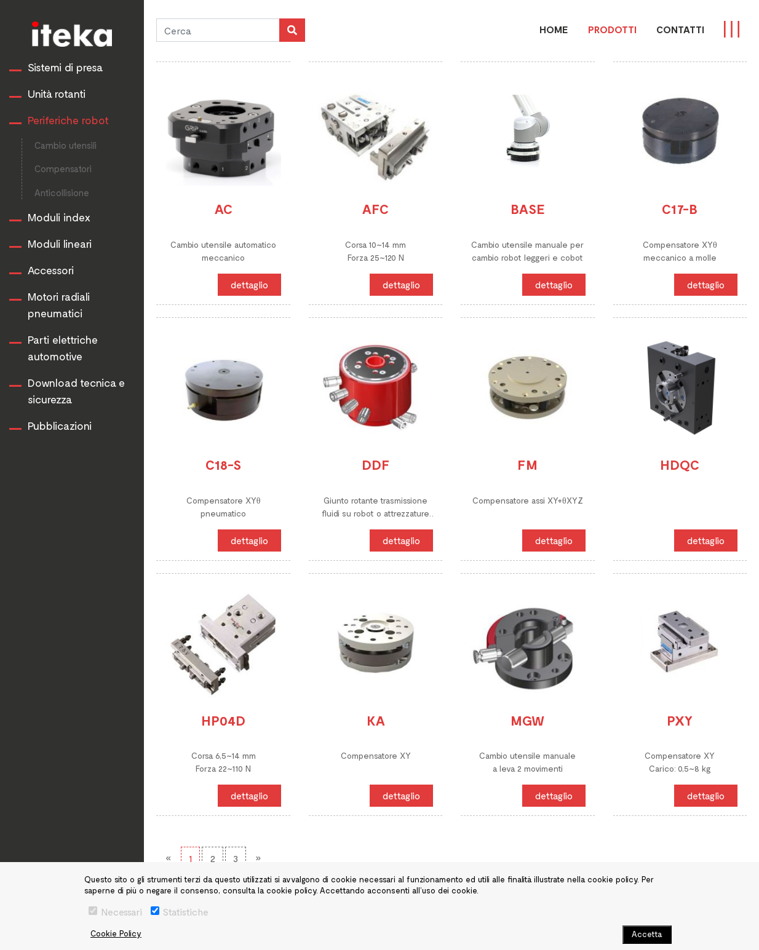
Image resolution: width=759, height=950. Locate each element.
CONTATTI (680, 29)
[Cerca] (217, 30)
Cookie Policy (115, 933)
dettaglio (249, 284)
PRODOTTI (612, 29)
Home (553, 29)
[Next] (258, 858)
